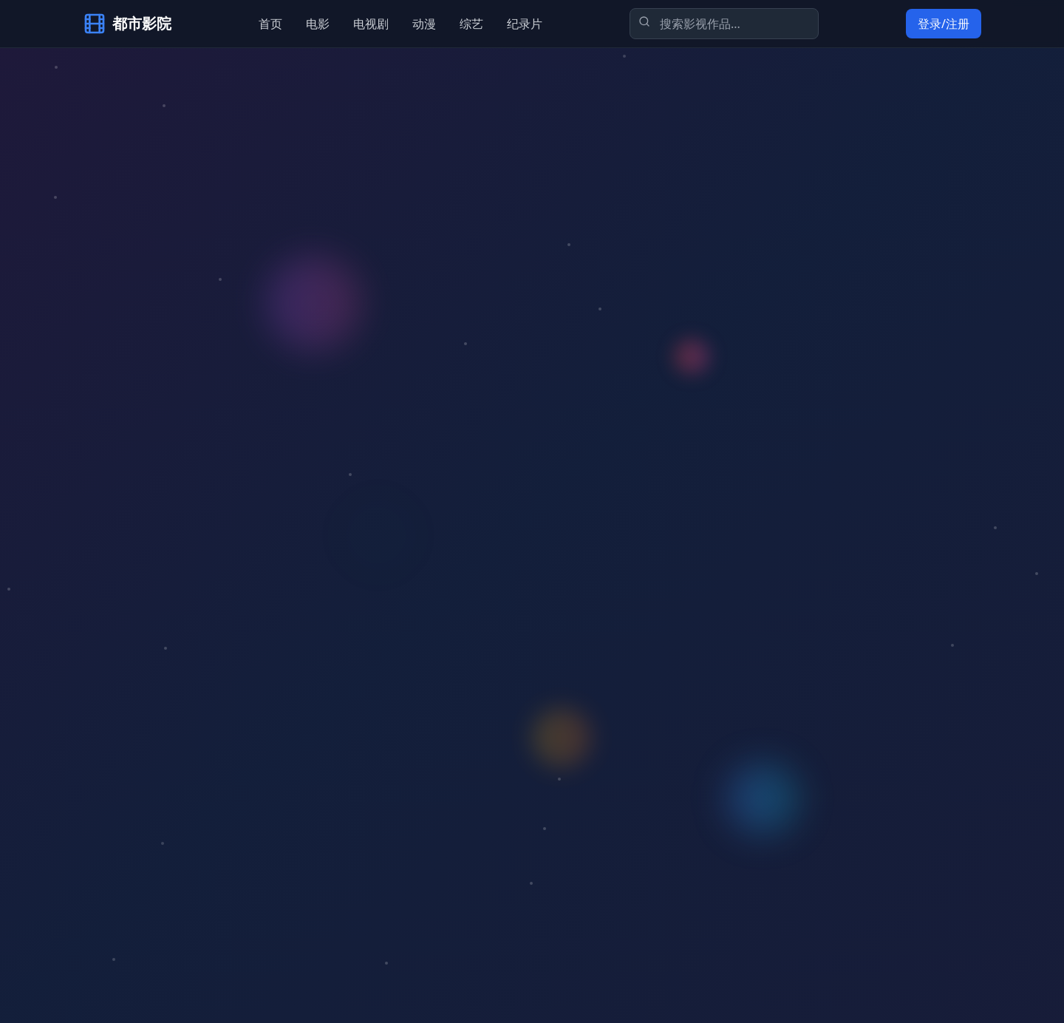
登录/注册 (943, 24)
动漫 (424, 24)
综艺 (471, 24)
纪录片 (524, 24)
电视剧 (371, 24)
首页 (270, 24)
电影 (318, 24)
